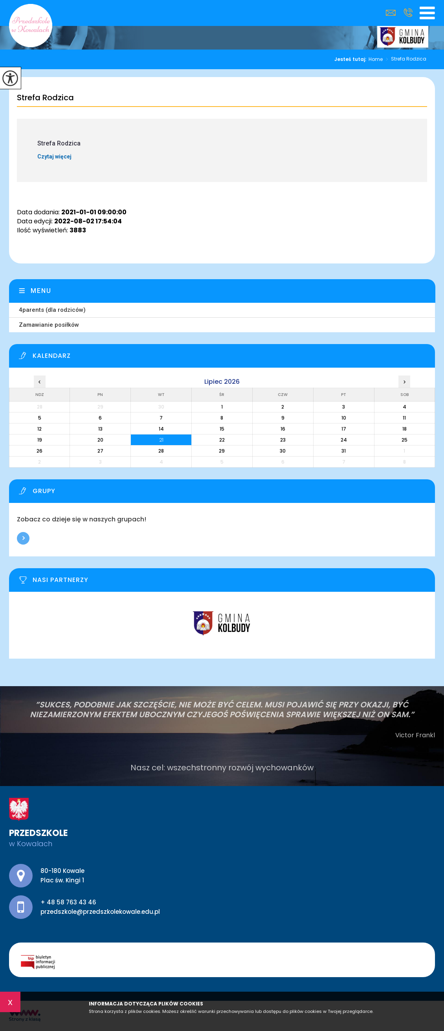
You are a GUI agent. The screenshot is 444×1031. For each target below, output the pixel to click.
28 (161, 450)
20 (100, 439)
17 (343, 428)
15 (222, 428)
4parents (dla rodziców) (52, 309)
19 (39, 439)
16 (283, 428)
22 (222, 439)
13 (100, 428)
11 (404, 417)
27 (100, 450)
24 (344, 439)
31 (343, 450)
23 (283, 439)
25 (404, 439)
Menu (41, 291)
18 (404, 428)
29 (222, 450)
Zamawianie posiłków (49, 324)
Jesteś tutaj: (351, 59)
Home (376, 59)
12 (39, 428)
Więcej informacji (23, 538)
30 (283, 450)
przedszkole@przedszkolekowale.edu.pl (391, 13)
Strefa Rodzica (404, 59)
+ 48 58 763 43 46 (408, 12)
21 (161, 439)
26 (39, 450)
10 (343, 417)
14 (161, 428)
